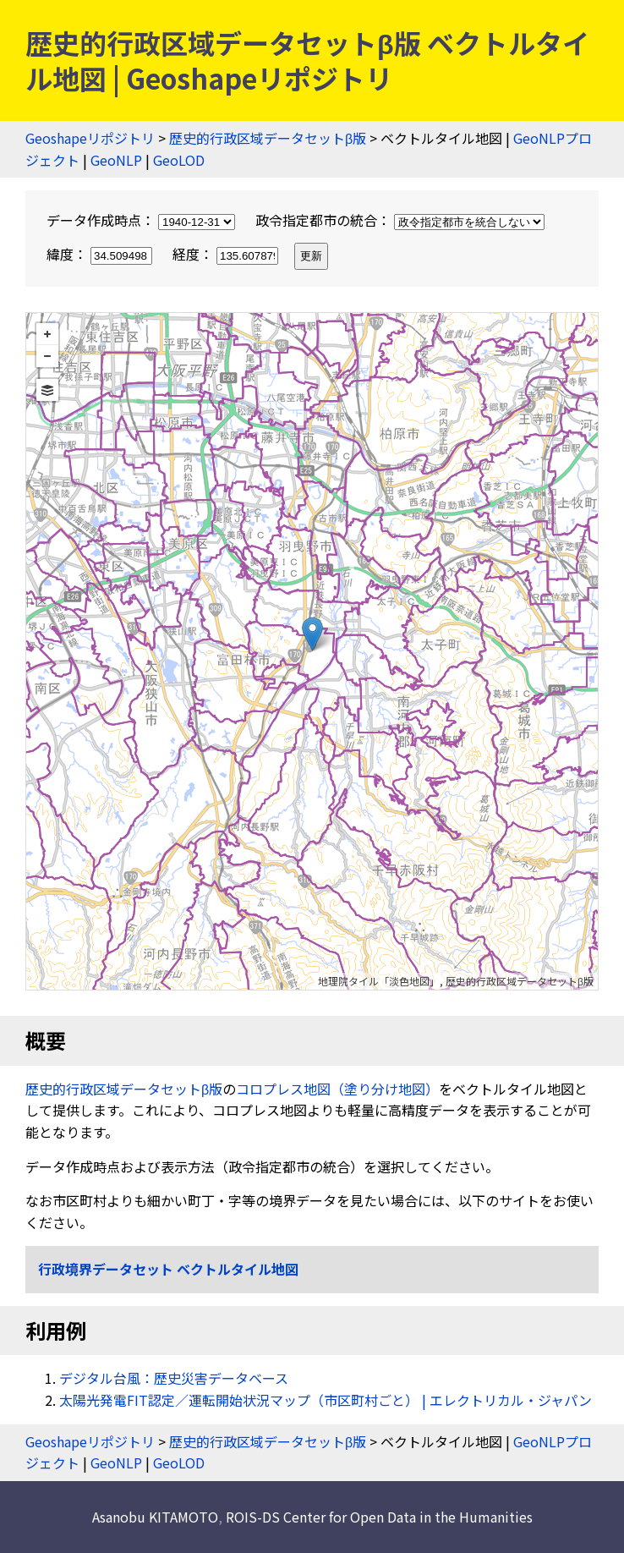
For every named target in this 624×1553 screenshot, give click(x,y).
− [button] (47, 356)
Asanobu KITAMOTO (155, 1516)
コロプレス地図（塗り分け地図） (337, 1088)
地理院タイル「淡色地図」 (379, 981)
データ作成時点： (142, 220)
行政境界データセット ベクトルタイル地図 (168, 1269)
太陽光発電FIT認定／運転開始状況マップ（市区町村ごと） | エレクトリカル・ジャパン (325, 1400)
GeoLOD (179, 160)
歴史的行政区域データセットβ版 (267, 138)
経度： (227, 254)
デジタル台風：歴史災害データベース (173, 1378)
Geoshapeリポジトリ (90, 138)
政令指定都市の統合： (400, 220)
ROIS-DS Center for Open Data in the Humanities (379, 1516)
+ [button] (47, 334)
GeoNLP (116, 160)
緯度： (101, 254)
